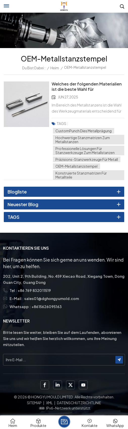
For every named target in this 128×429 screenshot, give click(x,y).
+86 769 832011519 (34, 290)
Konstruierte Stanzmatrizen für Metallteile (81, 175)
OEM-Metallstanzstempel (76, 166)
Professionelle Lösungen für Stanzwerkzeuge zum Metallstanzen (85, 150)
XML (49, 402)
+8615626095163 (46, 306)
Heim (54, 68)
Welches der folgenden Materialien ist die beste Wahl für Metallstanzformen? (87, 86)
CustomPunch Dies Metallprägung (83, 130)
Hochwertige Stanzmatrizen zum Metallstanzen (82, 139)
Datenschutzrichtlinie (79, 402)
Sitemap (34, 402)
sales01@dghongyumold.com (51, 298)
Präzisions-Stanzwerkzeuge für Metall (86, 159)
